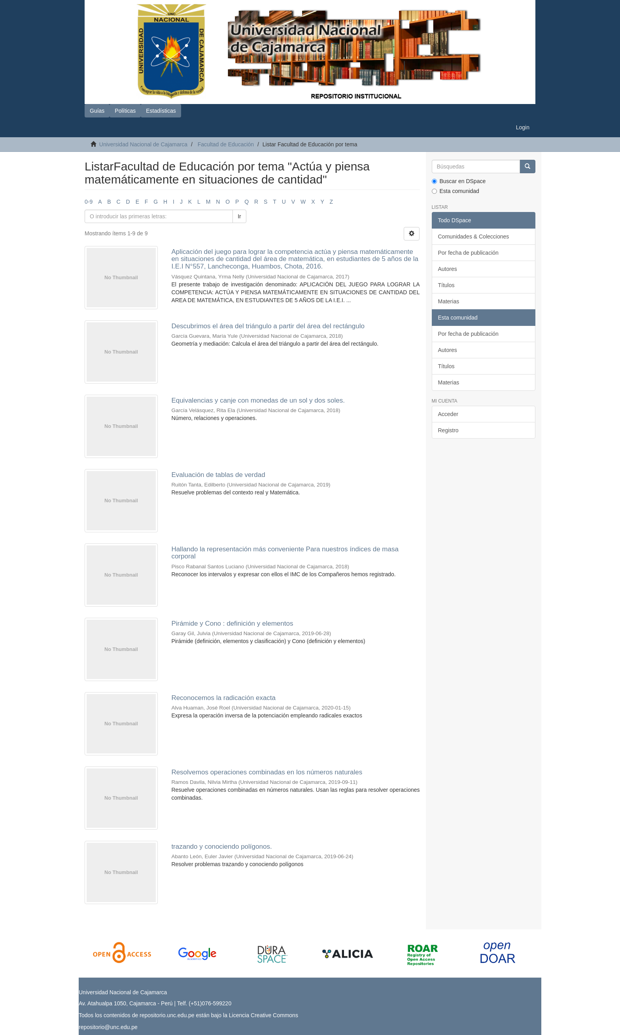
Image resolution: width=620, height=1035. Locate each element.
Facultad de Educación (226, 144)
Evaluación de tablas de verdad (218, 475)
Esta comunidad (455, 191)
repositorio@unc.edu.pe (108, 1027)
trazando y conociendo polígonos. (221, 846)
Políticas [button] (125, 111)
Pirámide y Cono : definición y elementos (232, 623)
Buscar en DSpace (459, 181)
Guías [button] (97, 111)
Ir (239, 216)
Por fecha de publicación (468, 253)
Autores (447, 269)
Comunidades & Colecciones (473, 236)
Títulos (446, 285)
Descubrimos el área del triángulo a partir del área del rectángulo (268, 326)
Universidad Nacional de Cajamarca (143, 144)
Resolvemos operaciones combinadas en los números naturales (266, 772)
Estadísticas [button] (161, 111)
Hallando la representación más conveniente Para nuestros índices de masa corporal (285, 552)
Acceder (448, 414)
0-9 (89, 202)
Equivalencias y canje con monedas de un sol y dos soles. (257, 400)
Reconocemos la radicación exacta (223, 698)
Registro (448, 430)
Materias (448, 301)
